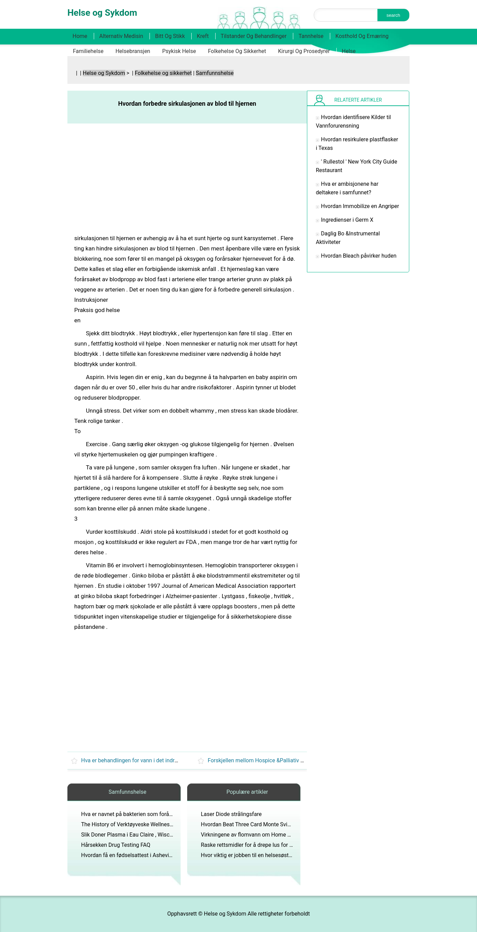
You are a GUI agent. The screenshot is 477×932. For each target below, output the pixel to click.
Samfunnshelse (214, 73)
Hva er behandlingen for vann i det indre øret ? (136, 760)
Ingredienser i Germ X (347, 220)
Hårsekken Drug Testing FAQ (115, 845)
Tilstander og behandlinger (254, 36)
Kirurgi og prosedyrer (304, 51)
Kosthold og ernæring (361, 36)
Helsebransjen (132, 51)
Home (80, 36)
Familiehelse (88, 51)
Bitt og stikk (170, 36)
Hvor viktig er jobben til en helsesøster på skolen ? (261, 855)
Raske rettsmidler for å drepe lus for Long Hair (257, 845)
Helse (349, 51)
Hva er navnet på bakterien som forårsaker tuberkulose (147, 814)
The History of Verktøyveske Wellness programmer (142, 824)
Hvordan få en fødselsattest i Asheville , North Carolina (147, 855)
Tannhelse (310, 36)
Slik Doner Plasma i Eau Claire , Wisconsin (132, 834)
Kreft (203, 36)
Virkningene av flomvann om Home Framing (254, 834)
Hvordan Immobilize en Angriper (360, 206)
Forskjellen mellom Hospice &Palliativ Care (260, 760)
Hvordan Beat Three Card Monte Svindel (249, 824)
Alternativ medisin (121, 36)
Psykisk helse (179, 51)
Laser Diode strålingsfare (231, 814)
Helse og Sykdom (104, 73)
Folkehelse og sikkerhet (237, 51)
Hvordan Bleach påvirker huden (359, 256)
